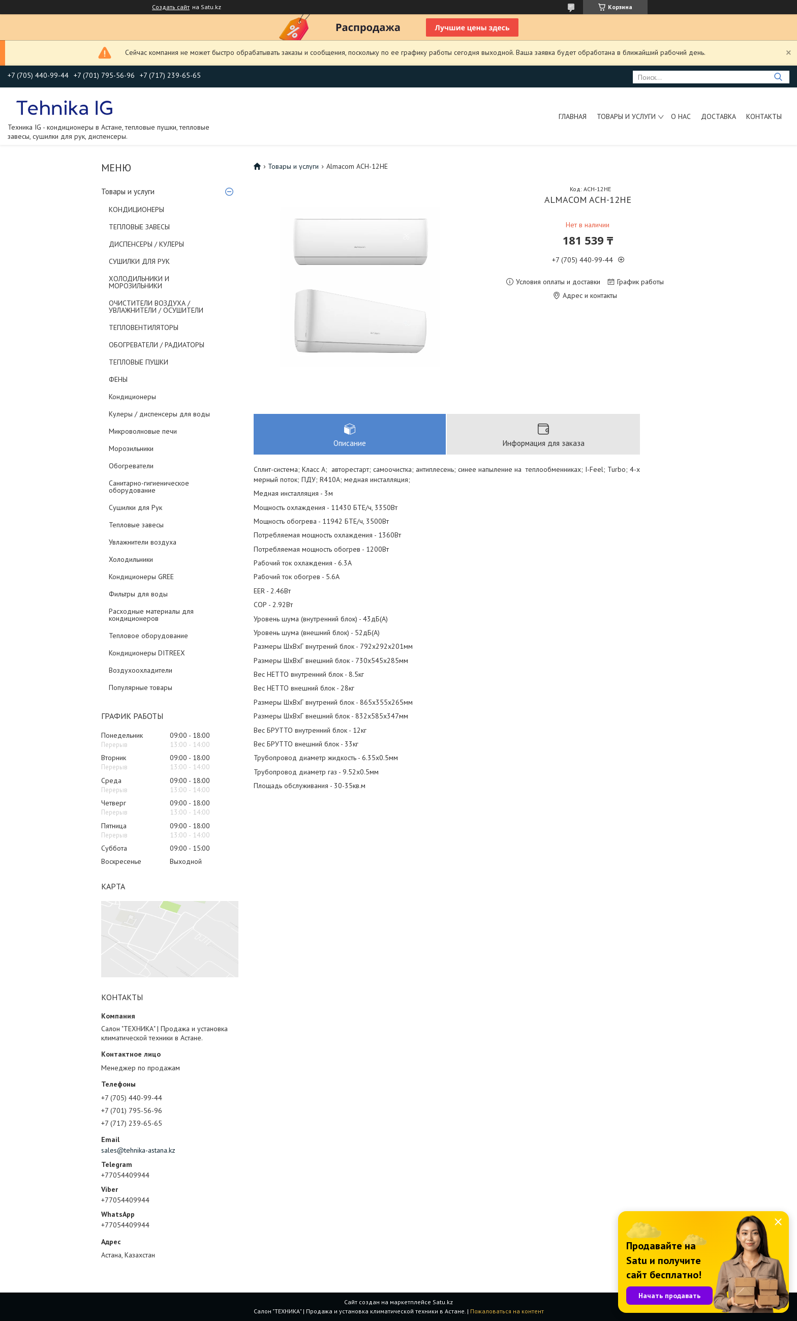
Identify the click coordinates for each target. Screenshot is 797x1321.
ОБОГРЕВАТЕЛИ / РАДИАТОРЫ (156, 344)
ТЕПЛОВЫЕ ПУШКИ (138, 362)
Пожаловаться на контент (507, 1311)
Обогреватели (131, 465)
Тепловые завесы (136, 524)
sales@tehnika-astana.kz (138, 1150)
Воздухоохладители (140, 670)
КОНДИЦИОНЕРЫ (136, 209)
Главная (573, 116)
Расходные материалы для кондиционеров (151, 615)
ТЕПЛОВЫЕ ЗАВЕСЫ (139, 226)
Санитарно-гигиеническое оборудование (149, 486)
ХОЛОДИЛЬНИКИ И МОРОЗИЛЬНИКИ (139, 282)
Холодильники (131, 559)
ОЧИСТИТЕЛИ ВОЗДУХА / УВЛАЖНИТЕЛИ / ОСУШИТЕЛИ (156, 306)
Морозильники (131, 448)
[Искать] (778, 77)
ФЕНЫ (118, 379)
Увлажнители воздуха (142, 542)
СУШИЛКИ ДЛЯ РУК (139, 261)
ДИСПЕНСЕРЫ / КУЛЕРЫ (146, 244)
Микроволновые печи (143, 431)
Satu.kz (443, 1302)
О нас (681, 116)
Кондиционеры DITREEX (147, 652)
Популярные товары (140, 687)
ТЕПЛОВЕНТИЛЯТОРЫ (143, 327)
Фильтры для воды (138, 593)
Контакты (764, 116)
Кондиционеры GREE (141, 576)
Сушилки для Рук (135, 507)
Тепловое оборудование (148, 635)
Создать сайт (171, 7)
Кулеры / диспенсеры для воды (159, 413)
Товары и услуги (626, 116)
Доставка (718, 116)
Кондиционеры (132, 396)
